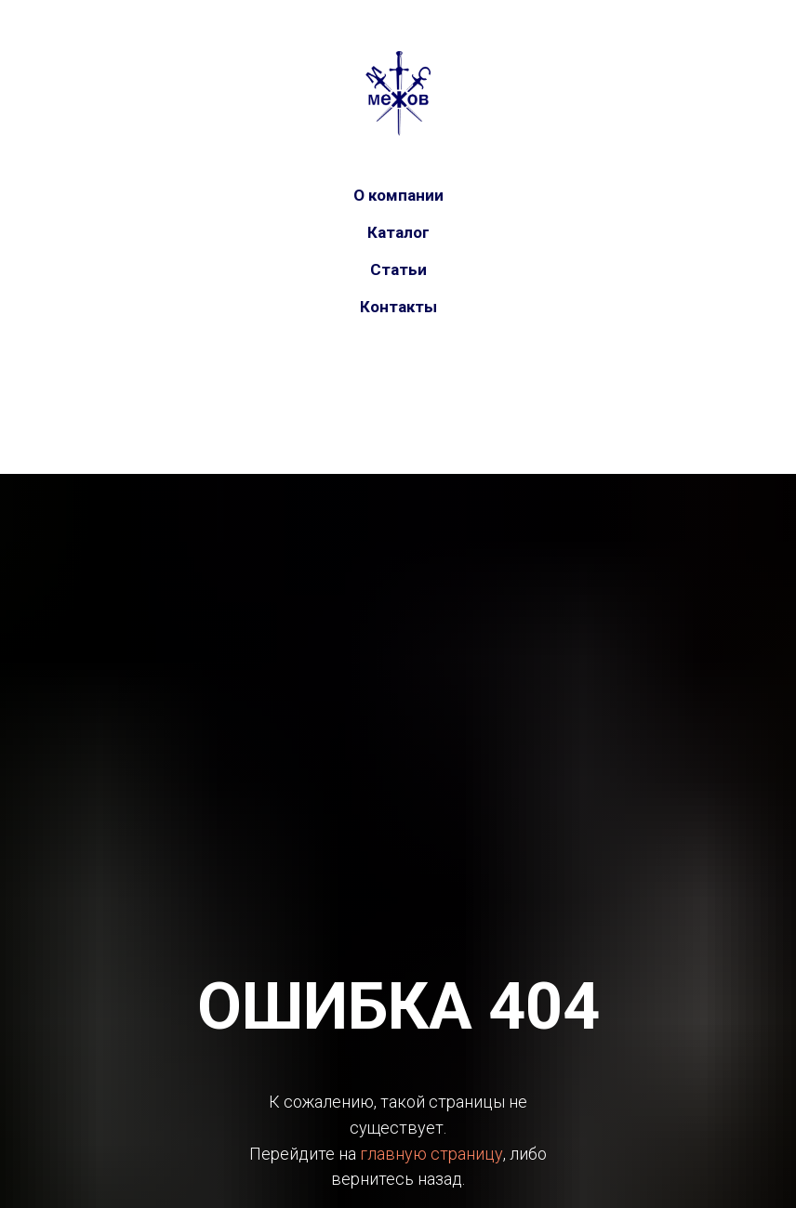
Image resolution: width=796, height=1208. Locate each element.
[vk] (379, 386)
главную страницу (431, 1153)
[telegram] (417, 386)
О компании (398, 195)
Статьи (398, 269)
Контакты (398, 306)
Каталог (398, 232)
